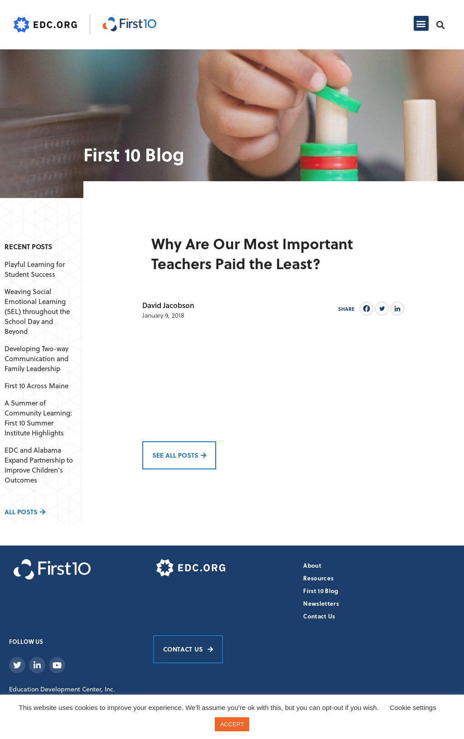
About (312, 565)
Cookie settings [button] (413, 707)
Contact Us (319, 616)
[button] (421, 23)
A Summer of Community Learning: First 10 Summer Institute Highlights (38, 418)
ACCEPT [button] (232, 724)
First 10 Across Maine (36, 386)
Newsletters (321, 603)
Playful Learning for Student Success (35, 269)
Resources (318, 578)
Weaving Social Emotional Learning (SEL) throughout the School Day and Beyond (37, 311)
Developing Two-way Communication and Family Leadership (36, 358)
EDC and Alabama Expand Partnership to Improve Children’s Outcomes (39, 465)
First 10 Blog (320, 590)
